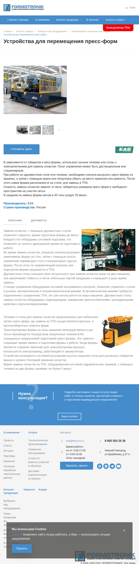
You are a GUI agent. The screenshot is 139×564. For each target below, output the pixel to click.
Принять (22, 547)
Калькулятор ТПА (118, 27)
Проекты (9, 436)
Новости (29, 485)
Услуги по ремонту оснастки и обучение (38, 458)
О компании (11, 428)
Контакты (65, 428)
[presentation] (59, 130)
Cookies (18, 533)
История (8, 446)
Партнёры (9, 451)
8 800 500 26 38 (115, 436)
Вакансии (9, 456)
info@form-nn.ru (75, 436)
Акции (43, 485)
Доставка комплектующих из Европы (37, 470)
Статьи (8, 441)
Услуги (32, 428)
